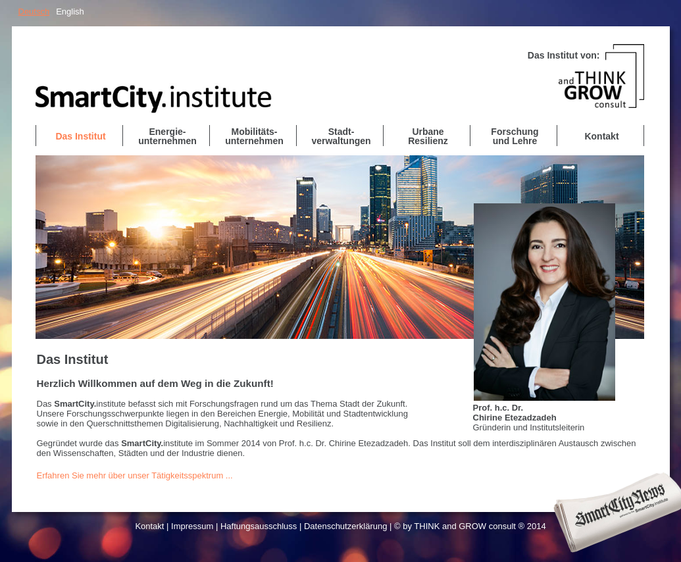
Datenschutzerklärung (345, 526)
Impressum (192, 526)
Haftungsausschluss (258, 526)
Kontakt (149, 526)
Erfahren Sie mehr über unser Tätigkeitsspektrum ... (135, 475)
